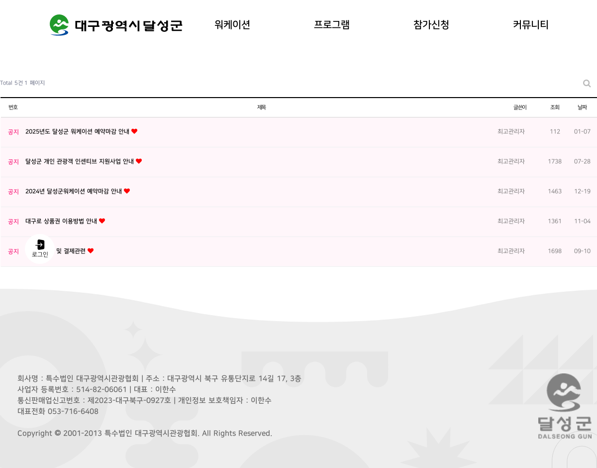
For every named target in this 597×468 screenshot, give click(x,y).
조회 (554, 107)
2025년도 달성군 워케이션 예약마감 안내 (78, 131)
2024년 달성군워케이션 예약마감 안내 (74, 191)
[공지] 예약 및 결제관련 (56, 251)
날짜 (582, 107)
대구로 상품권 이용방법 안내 (62, 221)
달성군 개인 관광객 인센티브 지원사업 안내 (80, 161)
